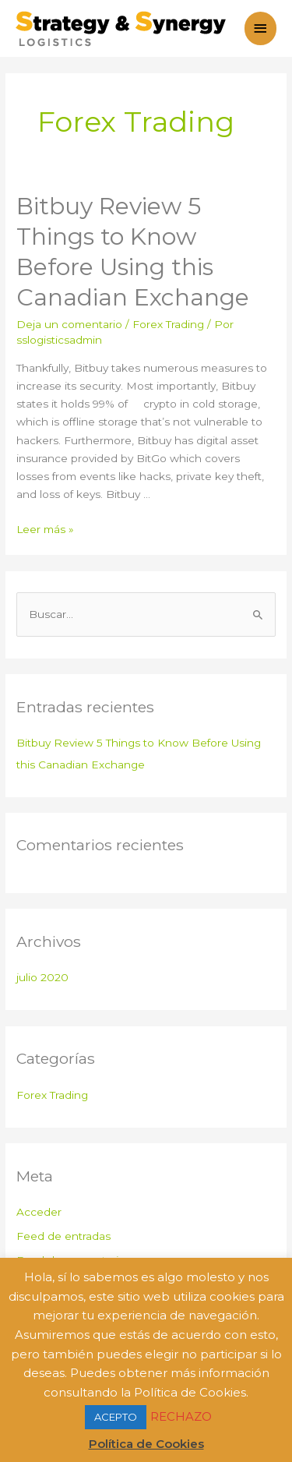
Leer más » (45, 529)
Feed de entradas (63, 1236)
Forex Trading (168, 324)
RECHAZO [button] (181, 1416)
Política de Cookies (146, 1443)
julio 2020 (42, 977)
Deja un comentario (69, 324)
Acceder (39, 1212)
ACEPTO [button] (115, 1417)
